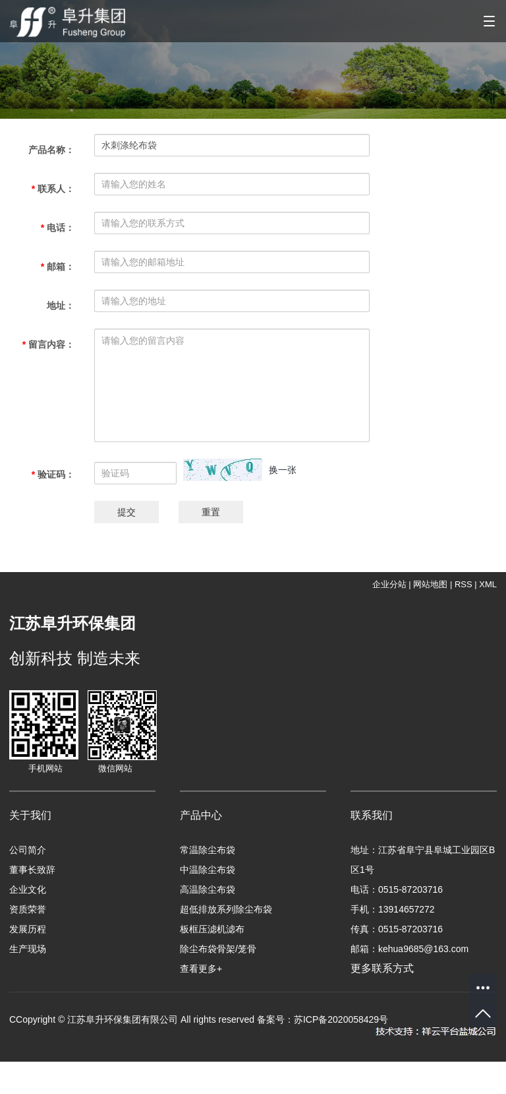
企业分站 (389, 584)
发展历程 (27, 929)
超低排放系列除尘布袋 (226, 909)
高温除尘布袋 (207, 889)
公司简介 (27, 850)
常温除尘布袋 (207, 850)
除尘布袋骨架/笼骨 (218, 949)
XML (488, 584)
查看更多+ (201, 968)
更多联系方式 (390, 968)
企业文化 (27, 889)
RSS (463, 584)
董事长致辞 (32, 869)
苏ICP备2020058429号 (341, 1019)
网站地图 (430, 584)
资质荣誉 (27, 909)
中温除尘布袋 (207, 869)
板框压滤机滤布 (212, 929)
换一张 (282, 470)
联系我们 (372, 815)
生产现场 (27, 949)
